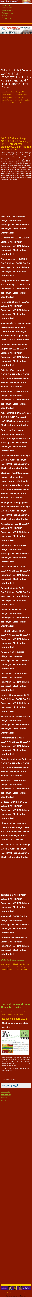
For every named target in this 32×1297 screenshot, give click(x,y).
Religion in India (7, 13)
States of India (7, 8)
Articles (4, 15)
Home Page (6, 5)
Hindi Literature (7, 10)
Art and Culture (7, 18)
